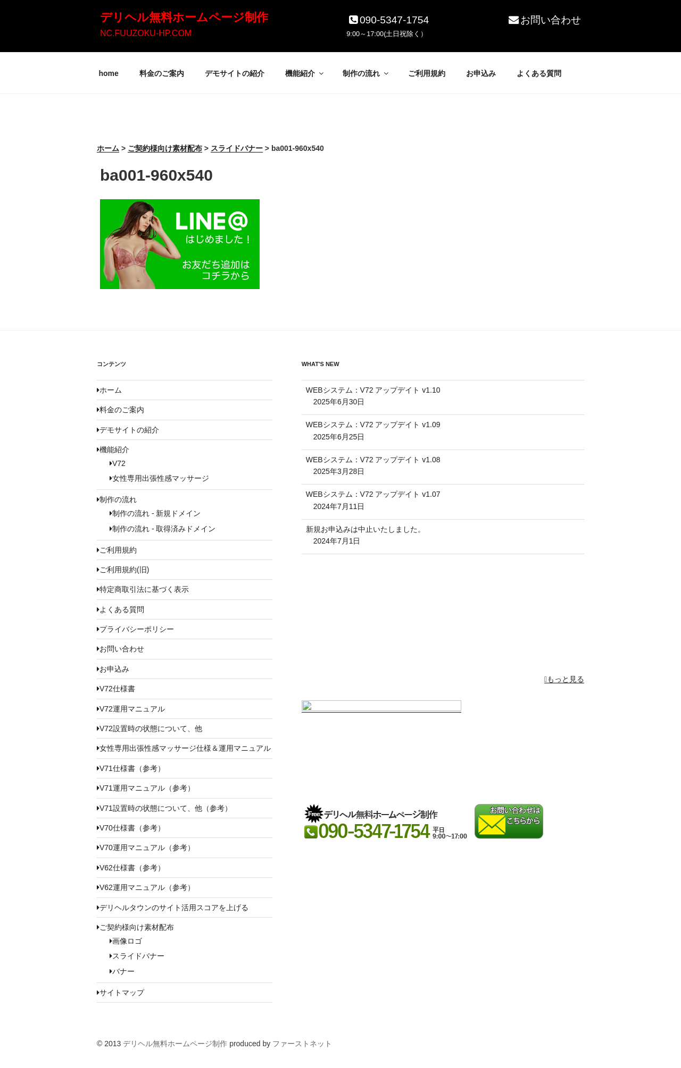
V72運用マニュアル (131, 709)
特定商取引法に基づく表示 (143, 589)
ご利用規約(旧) (123, 569)
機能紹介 (305, 73)
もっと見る (564, 679)
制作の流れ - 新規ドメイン (155, 513)
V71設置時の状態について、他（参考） (164, 808)
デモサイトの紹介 (234, 73)
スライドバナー (137, 956)
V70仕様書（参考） (131, 828)
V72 (118, 463)
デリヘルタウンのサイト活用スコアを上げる (172, 907)
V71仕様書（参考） (131, 768)
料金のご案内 (161, 73)
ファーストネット (302, 1043)
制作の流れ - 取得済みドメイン (162, 528)
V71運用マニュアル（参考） (146, 788)
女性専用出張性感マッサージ (159, 478)
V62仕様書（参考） (131, 867)
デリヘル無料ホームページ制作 (184, 17)
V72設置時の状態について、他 (149, 728)
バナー (122, 971)
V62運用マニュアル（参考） (146, 887)
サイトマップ (120, 992)
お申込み (481, 73)
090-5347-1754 (387, 20)
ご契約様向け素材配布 (135, 927)
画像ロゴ (126, 941)
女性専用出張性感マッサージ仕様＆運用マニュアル (184, 748)
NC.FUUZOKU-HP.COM (146, 33)
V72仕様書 (116, 688)
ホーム (109, 390)
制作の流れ (366, 73)
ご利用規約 (426, 73)
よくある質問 (539, 73)
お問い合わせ (544, 20)
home (109, 73)
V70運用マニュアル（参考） (146, 847)
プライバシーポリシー (135, 629)
